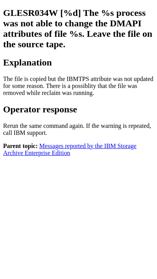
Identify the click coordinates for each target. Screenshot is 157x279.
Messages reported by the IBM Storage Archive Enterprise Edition (69, 149)
